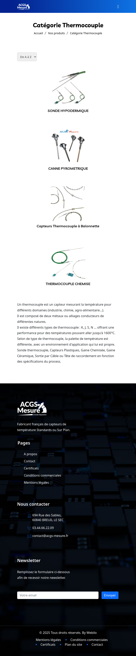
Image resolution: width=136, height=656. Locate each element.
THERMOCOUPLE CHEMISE (68, 284)
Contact (29, 461)
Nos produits (56, 33)
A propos (30, 454)
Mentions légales (36, 482)
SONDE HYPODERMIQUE (68, 110)
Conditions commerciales (42, 475)
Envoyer (110, 595)
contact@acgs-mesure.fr (50, 536)
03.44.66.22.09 (43, 528)
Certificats (31, 468)
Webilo (92, 632)
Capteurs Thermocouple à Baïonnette (68, 226)
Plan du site (73, 644)
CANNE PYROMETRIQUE (68, 168)
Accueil (38, 33)
